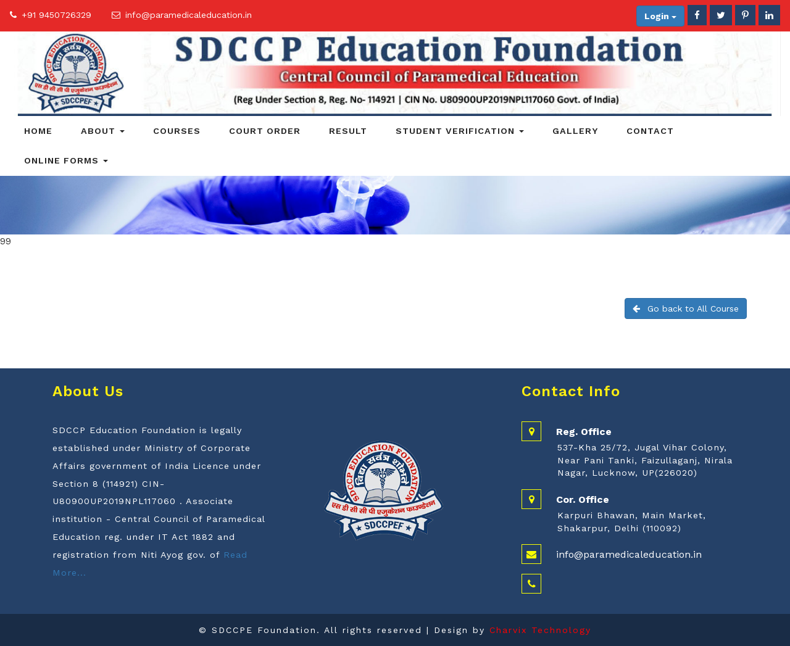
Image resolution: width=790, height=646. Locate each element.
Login (660, 16)
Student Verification (460, 131)
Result (348, 131)
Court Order (265, 131)
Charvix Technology (540, 630)
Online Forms (66, 160)
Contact (650, 131)
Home (38, 131)
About (103, 131)
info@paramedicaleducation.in (188, 15)
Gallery (575, 131)
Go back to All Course (686, 308)
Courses (177, 131)
